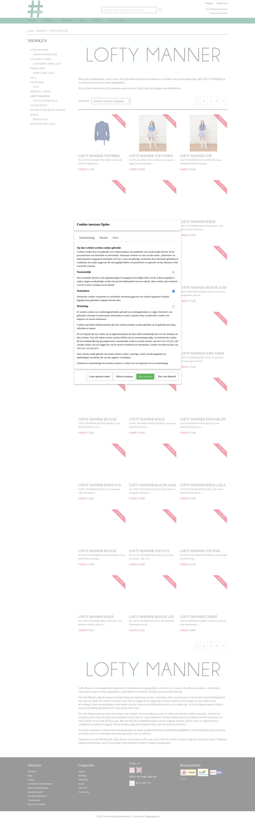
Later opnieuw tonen (99, 381)
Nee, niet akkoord (167, 381)
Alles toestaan (145, 381)
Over (115, 242)
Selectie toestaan (124, 381)
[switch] (173, 277)
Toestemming (87, 242)
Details (104, 242)
